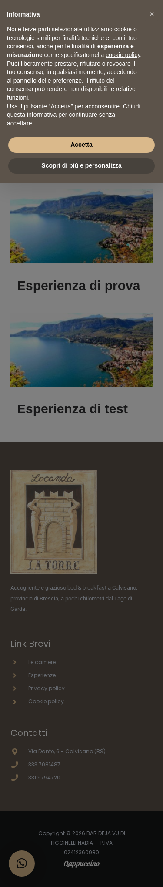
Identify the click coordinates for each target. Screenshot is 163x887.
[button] (152, 14)
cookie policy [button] (123, 54)
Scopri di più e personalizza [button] (81, 165)
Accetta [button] (81, 144)
